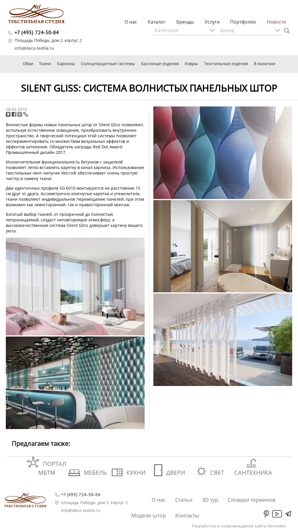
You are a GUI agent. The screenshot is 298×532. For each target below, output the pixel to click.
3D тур (210, 499)
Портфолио (243, 22)
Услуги (212, 22)
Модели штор (148, 515)
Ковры (191, 63)
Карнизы (66, 63)
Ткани (45, 63)
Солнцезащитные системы (108, 63)
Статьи (183, 499)
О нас (131, 22)
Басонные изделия (160, 63)
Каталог (157, 22)
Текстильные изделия (226, 63)
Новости (276, 22)
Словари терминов (251, 499)
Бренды (185, 22)
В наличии (264, 63)
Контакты (187, 515)
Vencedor (276, 526)
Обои (28, 63)
